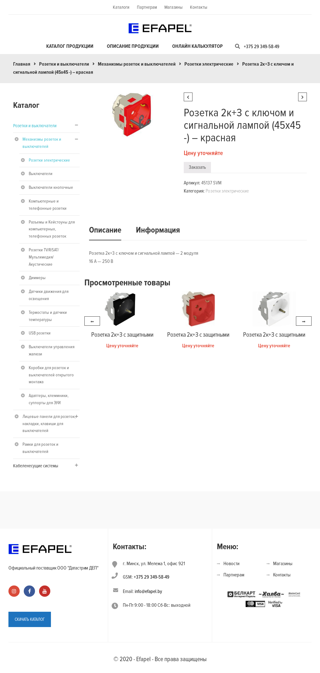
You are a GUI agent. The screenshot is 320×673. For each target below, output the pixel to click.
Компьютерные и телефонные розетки (48, 204)
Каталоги (121, 7)
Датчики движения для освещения (48, 295)
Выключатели (40, 173)
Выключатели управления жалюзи (51, 350)
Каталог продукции (69, 46)
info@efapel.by (148, 591)
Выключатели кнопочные (51, 187)
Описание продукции (133, 46)
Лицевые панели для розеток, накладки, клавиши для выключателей (49, 424)
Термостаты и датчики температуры (48, 316)
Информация (158, 230)
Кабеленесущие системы (35, 466)
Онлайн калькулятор (197, 46)
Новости (231, 563)
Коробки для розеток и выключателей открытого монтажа (51, 375)
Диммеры (37, 277)
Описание (105, 230)
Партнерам (147, 7)
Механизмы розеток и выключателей (137, 64)
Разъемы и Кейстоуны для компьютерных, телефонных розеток (52, 229)
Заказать (197, 167)
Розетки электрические (208, 64)
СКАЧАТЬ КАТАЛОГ (30, 619)
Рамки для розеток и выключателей (40, 448)
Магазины (173, 7)
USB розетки (40, 333)
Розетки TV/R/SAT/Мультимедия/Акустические (44, 257)
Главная (21, 64)
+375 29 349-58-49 (261, 46)
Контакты (198, 7)
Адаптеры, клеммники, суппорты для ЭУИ (48, 399)
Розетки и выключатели (64, 64)
